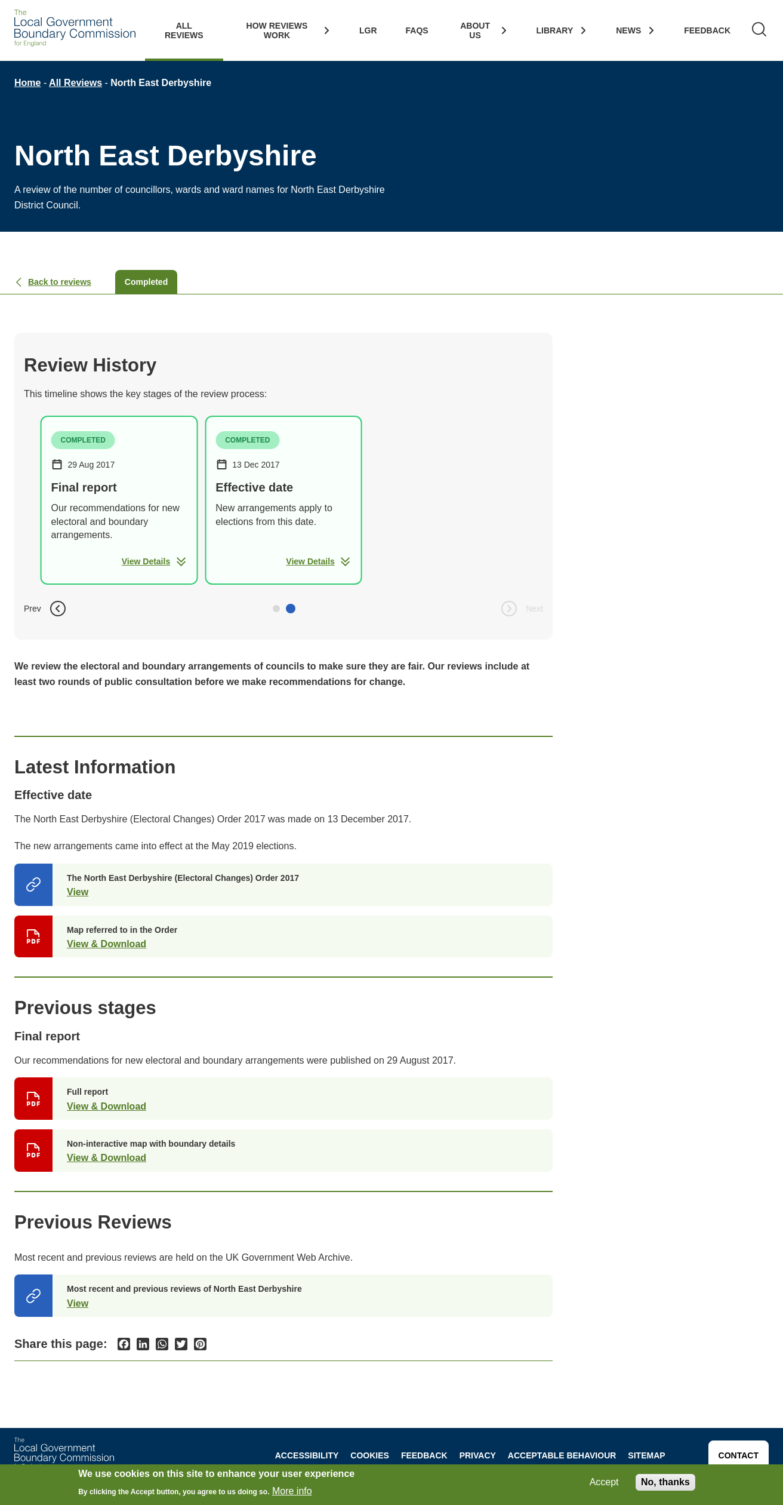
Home (27, 83)
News (628, 30)
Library (555, 30)
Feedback (707, 30)
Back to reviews (52, 282)
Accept (604, 1482)
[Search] (759, 30)
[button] (276, 608)
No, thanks (665, 1482)
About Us (475, 30)
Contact (739, 1455)
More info (292, 1491)
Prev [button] (45, 608)
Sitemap (646, 1455)
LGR (368, 30)
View (77, 892)
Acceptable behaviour (562, 1455)
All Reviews (184, 30)
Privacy (478, 1455)
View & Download (106, 944)
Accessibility (307, 1455)
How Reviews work (277, 30)
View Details (154, 561)
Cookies (369, 1455)
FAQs (417, 30)
